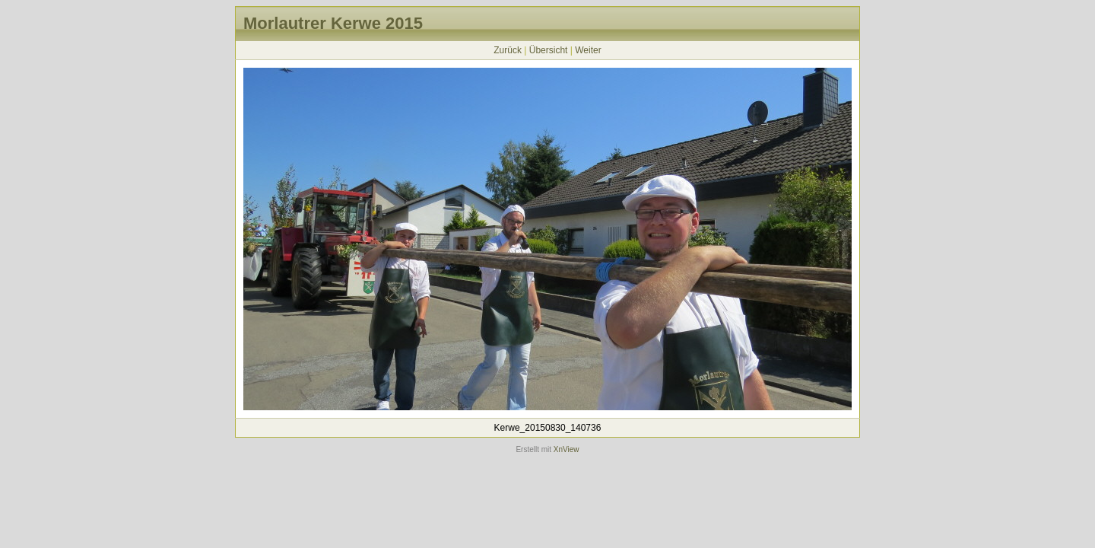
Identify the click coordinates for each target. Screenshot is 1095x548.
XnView (566, 449)
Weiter (588, 50)
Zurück (508, 50)
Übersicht (548, 50)
